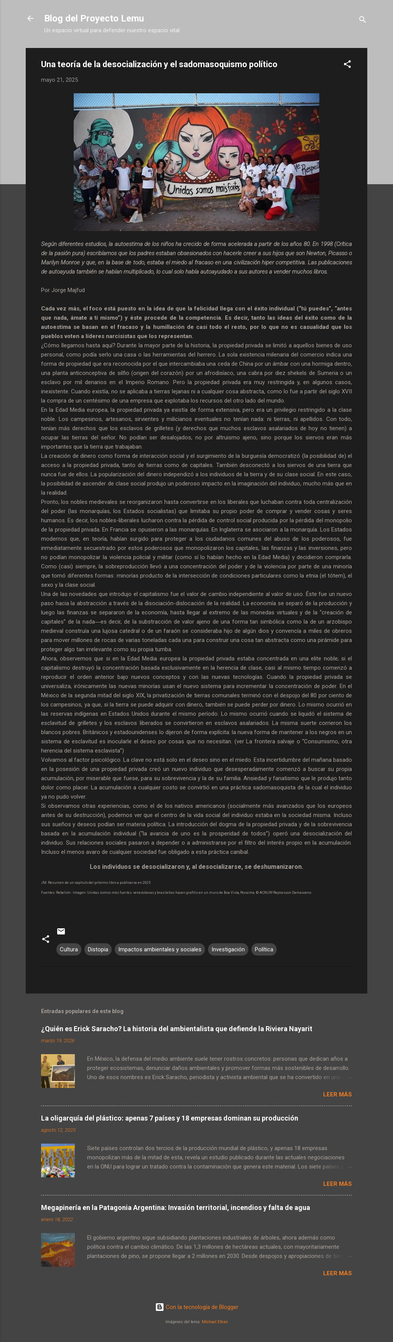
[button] (347, 65)
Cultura (69, 949)
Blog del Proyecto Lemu (94, 18)
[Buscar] (362, 21)
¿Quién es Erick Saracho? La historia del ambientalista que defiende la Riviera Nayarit (176, 1029)
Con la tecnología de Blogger (196, 1307)
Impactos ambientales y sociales (159, 949)
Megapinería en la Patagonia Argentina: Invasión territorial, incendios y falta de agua (175, 1207)
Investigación (228, 949)
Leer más (337, 1094)
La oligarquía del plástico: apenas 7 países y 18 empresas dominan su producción (169, 1118)
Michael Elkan (215, 1321)
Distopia (98, 949)
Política (264, 949)
